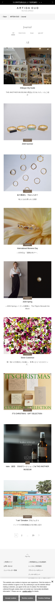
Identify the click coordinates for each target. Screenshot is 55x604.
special (40, 33)
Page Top (27, 555)
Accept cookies (10, 598)
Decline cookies (27, 598)
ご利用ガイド (8, 562)
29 (33, 535)
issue (32, 33)
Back (5, 17)
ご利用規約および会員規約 (37, 562)
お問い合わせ (8, 566)
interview (22, 33)
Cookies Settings (44, 598)
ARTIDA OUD (14, 17)
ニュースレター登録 (10, 570)
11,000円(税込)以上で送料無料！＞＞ (27, 2)
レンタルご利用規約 (35, 566)
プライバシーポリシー (35, 570)
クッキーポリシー (34, 574)
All (13, 33)
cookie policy (27, 591)
